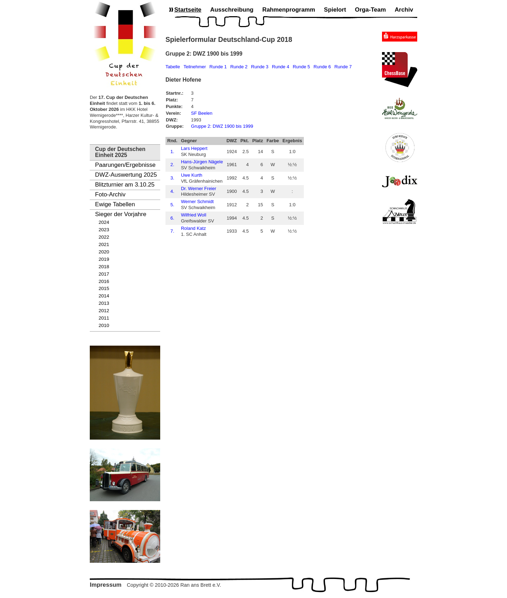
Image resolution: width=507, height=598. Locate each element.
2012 (104, 310)
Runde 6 (322, 66)
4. (172, 191)
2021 (104, 244)
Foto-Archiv (110, 194)
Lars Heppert (194, 148)
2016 (104, 281)
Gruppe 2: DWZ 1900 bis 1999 (222, 126)
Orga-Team (370, 9)
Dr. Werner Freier (198, 188)
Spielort (335, 9)
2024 (104, 222)
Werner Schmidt (197, 201)
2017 (104, 274)
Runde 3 (259, 66)
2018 (104, 266)
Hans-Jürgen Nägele (202, 161)
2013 (104, 303)
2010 (104, 325)
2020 (104, 251)
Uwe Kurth (191, 175)
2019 (104, 259)
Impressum (105, 584)
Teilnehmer (194, 66)
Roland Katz (193, 228)
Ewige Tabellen (115, 204)
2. (172, 164)
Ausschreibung (232, 9)
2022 (104, 237)
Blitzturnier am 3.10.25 (125, 184)
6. (172, 218)
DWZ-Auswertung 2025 (126, 174)
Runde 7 (343, 66)
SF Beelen (202, 113)
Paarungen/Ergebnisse (125, 165)
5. (172, 204)
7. (172, 231)
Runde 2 (239, 66)
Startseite (187, 9)
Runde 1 (218, 66)
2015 (104, 288)
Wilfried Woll (193, 215)
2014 (104, 295)
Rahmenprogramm (288, 9)
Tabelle (172, 66)
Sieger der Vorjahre (120, 214)
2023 (104, 229)
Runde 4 (280, 66)
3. (172, 178)
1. (172, 151)
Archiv (404, 9)
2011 (104, 318)
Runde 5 (301, 66)
